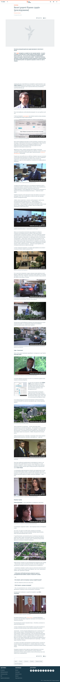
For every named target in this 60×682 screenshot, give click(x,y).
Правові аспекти (18, 674)
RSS (1, 676)
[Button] (39, 18)
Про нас (16, 670)
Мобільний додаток (4, 672)
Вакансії (17, 676)
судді (18, 53)
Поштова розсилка (4, 674)
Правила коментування (5, 678)
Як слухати (3, 670)
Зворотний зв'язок (18, 678)
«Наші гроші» (29, 617)
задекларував (26, 116)
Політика (16, 5)
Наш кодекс (17, 672)
